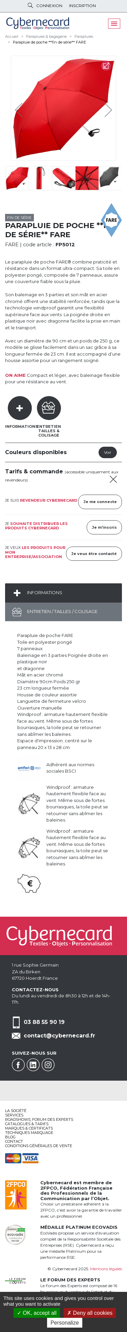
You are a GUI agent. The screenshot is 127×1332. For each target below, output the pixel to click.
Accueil (11, 36)
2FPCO (48, 1188)
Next (103, 108)
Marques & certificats (29, 1128)
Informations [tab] (21, 426)
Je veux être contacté (94, 553)
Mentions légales (106, 1268)
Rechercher (30, 5)
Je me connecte (100, 501)
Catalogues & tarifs (26, 1123)
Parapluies (84, 36)
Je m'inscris (104, 527)
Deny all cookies (89, 1313)
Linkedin (33, 1064)
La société (15, 1110)
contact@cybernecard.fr (59, 1035)
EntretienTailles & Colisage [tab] (49, 431)
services (14, 1115)
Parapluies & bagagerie (46, 36)
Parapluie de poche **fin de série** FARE (49, 42)
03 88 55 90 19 (44, 1022)
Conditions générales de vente (38, 1145)
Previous (20, 108)
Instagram (48, 1064)
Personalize (64, 1323)
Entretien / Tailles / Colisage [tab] (62, 611)
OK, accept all (37, 1313)
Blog (10, 1137)
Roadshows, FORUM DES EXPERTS (39, 1119)
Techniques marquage (29, 1132)
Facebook (18, 1064)
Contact (14, 1141)
